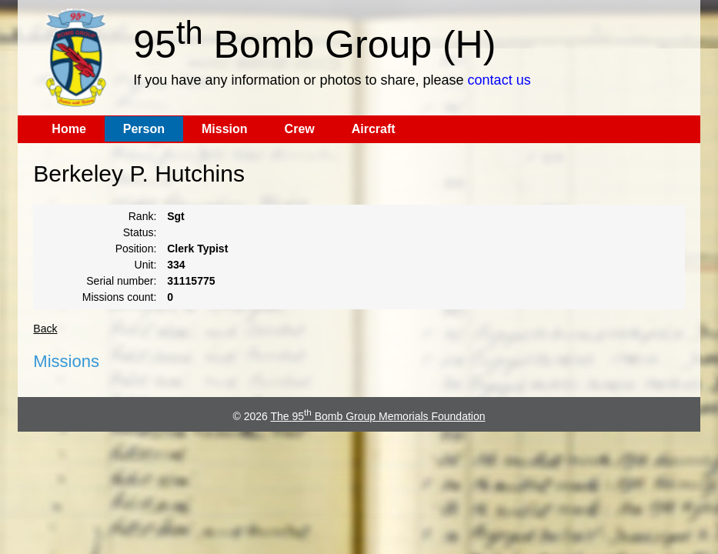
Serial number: (121, 281)
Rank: (143, 216)
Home (68, 128)
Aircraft (374, 128)
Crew (300, 128)
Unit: (146, 265)
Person (144, 128)
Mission (225, 128)
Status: (140, 232)
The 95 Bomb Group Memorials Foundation (378, 416)
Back (45, 328)
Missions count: (119, 297)
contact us (499, 80)
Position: (136, 248)
